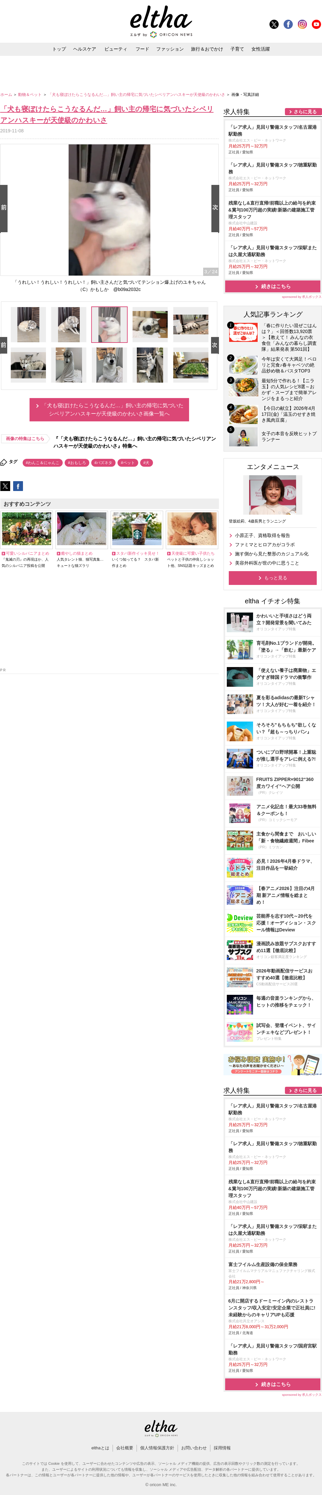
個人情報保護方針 (157, 1447)
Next (216, 209)
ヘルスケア (84, 49)
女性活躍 (260, 49)
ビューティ (115, 49)
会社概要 (124, 1447)
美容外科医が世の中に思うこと (267, 563)
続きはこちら (276, 286)
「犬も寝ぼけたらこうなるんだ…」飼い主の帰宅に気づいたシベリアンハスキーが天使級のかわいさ (137, 94)
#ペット (128, 462)
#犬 (146, 462)
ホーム (6, 94)
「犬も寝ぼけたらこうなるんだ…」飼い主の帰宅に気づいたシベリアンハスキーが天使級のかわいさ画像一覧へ (112, 410)
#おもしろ (77, 462)
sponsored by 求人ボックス (302, 297)
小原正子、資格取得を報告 (262, 535)
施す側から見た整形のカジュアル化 (272, 553)
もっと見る (275, 577)
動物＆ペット (30, 94)
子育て (237, 49)
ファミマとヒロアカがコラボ (265, 544)
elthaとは (100, 1447)
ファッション (170, 49)
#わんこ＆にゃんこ (43, 462)
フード (142, 49)
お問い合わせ (194, 1447)
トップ (59, 49)
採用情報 (222, 1447)
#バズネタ (104, 462)
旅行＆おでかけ (207, 49)
